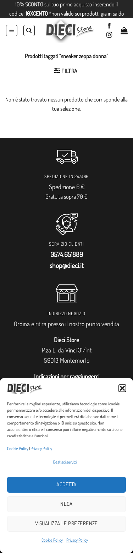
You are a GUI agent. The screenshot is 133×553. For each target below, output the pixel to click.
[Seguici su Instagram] (109, 35)
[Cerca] (29, 30)
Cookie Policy (17, 448)
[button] (122, 388)
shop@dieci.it (67, 265)
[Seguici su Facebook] (109, 26)
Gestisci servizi (65, 462)
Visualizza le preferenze (66, 523)
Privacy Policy (41, 448)
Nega (66, 503)
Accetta (66, 484)
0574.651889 (66, 254)
